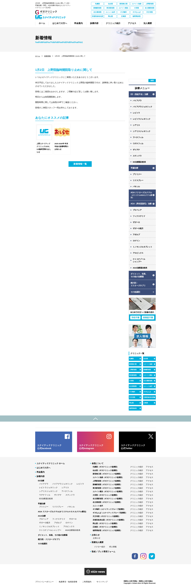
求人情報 (113, 547)
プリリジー (137, 174)
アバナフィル (138, 137)
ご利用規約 (86, 582)
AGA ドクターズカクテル (141, 195)
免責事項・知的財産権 (68, 582)
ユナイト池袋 (136, 4)
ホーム (37, 56)
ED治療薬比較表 (139, 162)
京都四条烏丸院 (97, 16)
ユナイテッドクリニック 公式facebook (49, 447)
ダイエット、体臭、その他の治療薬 (52, 535)
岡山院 (110, 16)
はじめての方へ (43, 468)
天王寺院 (149, 12)
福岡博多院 (137, 16)
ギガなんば (137, 12)
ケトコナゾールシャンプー (50, 530)
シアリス (136, 125)
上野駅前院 (150, 4)
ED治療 (41, 481)
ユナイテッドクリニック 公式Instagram (91, 447)
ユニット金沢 (110, 12)
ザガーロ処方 (138, 228)
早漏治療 (134, 168)
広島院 (123, 16)
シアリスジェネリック (141, 131)
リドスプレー (138, 180)
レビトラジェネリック (141, 119)
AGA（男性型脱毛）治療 (141, 204)
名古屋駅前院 (149, 8)
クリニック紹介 (136, 467)
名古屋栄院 (97, 12)
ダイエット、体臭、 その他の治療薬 (139, 275)
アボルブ (136, 234)
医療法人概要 (97, 542)
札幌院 (97, 4)
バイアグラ (137, 100)
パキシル (136, 186)
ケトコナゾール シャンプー (139, 260)
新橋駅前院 (97, 8)
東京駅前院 (110, 8)
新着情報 (47, 56)
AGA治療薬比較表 (140, 268)
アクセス (149, 467)
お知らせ (96, 538)
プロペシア (137, 210)
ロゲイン (136, 241)
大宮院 (136, 8)
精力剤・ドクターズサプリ (49, 539)
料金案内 (41, 472)
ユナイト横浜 (123, 8)
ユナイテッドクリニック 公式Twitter (133, 447)
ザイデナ (136, 150)
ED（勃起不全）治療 (139, 94)
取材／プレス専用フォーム (103, 552)
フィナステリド (139, 216)
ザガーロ (136, 222)
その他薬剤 (42, 544)
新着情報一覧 (80, 164)
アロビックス (138, 253)
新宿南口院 (123, 4)
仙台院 (110, 4)
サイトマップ (102, 582)
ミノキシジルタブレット (142, 247)
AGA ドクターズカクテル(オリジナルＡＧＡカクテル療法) (62, 512)
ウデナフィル (138, 143)
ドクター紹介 (99, 547)
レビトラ (136, 113)
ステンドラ (137, 156)
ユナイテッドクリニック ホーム (51, 463)
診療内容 (41, 476)
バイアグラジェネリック (142, 107)
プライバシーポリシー (44, 582)
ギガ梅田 (123, 12)
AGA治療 (42, 516)
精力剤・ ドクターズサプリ (138, 284)
